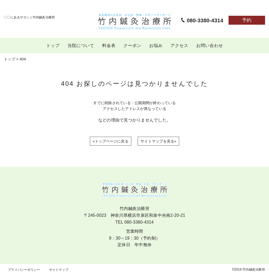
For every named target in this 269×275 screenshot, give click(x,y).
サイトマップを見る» (158, 141)
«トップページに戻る (110, 141)
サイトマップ (59, 270)
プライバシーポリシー (24, 270)
